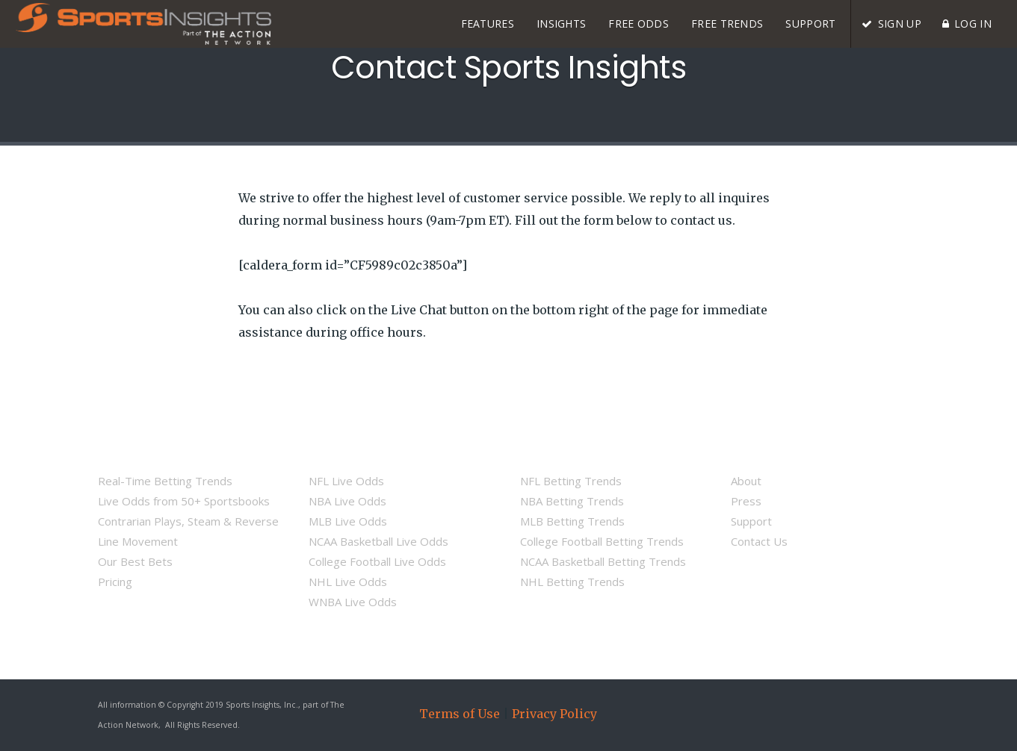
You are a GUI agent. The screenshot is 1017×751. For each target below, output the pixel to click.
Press (746, 500)
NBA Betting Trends (572, 500)
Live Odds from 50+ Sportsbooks (184, 500)
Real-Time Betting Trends (165, 480)
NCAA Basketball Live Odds (378, 541)
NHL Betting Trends (572, 581)
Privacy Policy (554, 713)
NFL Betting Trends (571, 480)
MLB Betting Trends (572, 521)
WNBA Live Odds (353, 601)
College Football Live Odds (377, 561)
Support (751, 521)
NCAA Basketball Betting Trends (603, 561)
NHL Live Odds (348, 581)
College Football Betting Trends (602, 541)
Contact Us (759, 541)
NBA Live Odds (347, 500)
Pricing (115, 581)
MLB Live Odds (348, 521)
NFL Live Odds (346, 480)
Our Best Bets (135, 561)
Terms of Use (459, 713)
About (746, 480)
